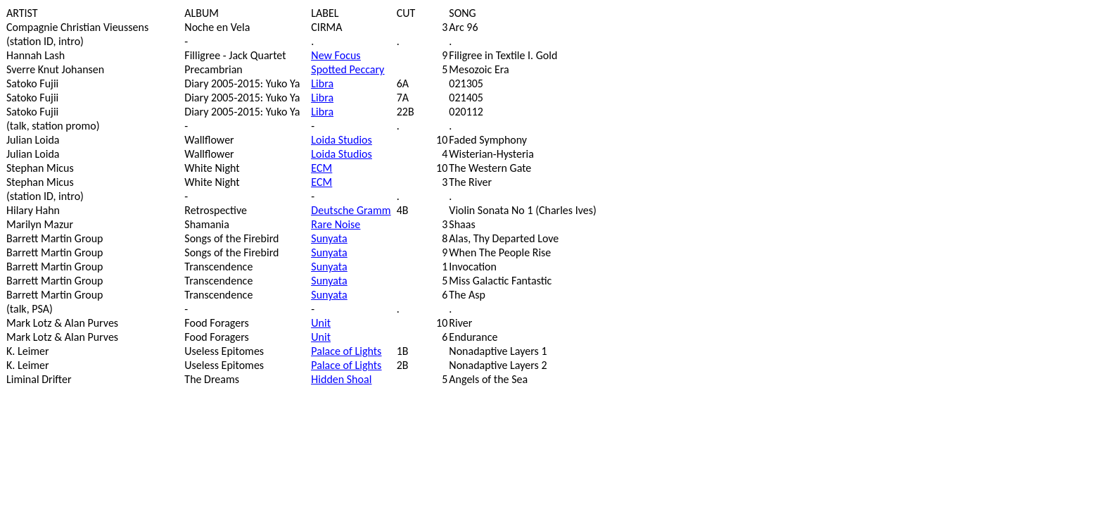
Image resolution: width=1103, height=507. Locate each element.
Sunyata (329, 238)
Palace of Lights (346, 351)
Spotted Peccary (347, 69)
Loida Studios (341, 139)
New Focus (335, 55)
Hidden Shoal (341, 379)
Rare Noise (335, 224)
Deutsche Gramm (350, 210)
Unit (321, 323)
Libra (322, 83)
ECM (321, 168)
